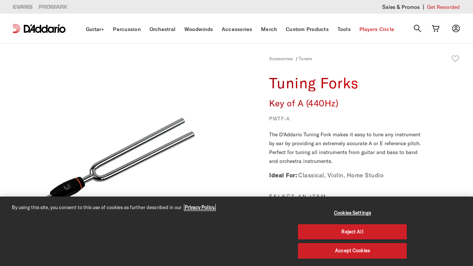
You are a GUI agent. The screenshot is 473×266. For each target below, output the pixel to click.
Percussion (127, 29)
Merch (269, 29)
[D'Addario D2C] (45, 28)
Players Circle (377, 29)
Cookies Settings (352, 213)
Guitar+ (95, 29)
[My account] (456, 28)
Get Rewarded (443, 7)
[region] (236, 231)
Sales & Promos (401, 7)
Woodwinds (198, 29)
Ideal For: (283, 175)
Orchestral (163, 29)
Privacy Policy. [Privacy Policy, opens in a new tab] (200, 207)
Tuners (305, 58)
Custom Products (307, 29)
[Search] (417, 28)
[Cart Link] (435, 28)
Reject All (352, 232)
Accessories (237, 29)
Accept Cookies (352, 250)
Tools (344, 29)
